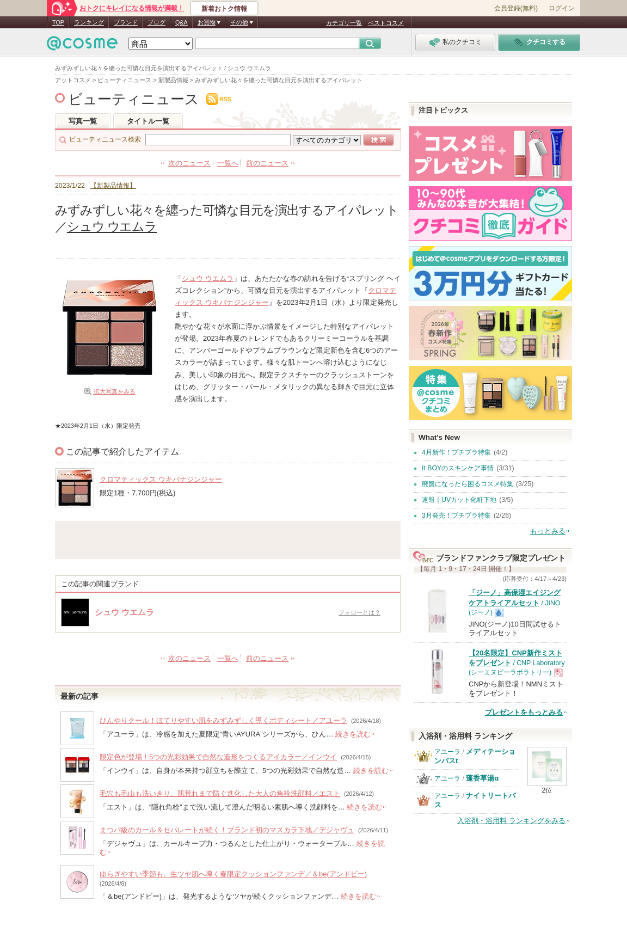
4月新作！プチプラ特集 (456, 452)
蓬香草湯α (482, 778)
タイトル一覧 (148, 121)
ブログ (156, 22)
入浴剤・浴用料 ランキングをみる (511, 821)
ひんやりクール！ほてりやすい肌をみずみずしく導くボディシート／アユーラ (223, 720)
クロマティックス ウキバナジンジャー (161, 479)
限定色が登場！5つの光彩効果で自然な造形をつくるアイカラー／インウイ (218, 757)
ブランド (126, 22)
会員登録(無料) (516, 8)
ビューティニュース (133, 99)
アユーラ (447, 752)
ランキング (89, 22)
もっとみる (547, 531)
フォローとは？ (359, 612)
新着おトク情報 (224, 9)
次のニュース (189, 163)
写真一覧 (83, 121)
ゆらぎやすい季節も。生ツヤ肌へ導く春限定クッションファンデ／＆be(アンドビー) (233, 874)
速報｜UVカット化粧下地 (459, 500)
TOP (58, 22)
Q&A (181, 22)
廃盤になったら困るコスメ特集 (467, 484)
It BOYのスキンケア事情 (458, 468)
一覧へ (227, 163)
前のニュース (267, 163)
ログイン (562, 8)
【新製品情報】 (113, 185)
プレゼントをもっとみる (524, 712)
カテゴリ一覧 (344, 23)
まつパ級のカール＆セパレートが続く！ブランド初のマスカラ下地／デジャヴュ (227, 830)
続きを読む (353, 734)
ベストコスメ (386, 23)
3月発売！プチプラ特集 (456, 515)
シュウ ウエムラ (112, 226)
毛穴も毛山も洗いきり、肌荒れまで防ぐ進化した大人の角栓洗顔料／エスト (220, 793)
